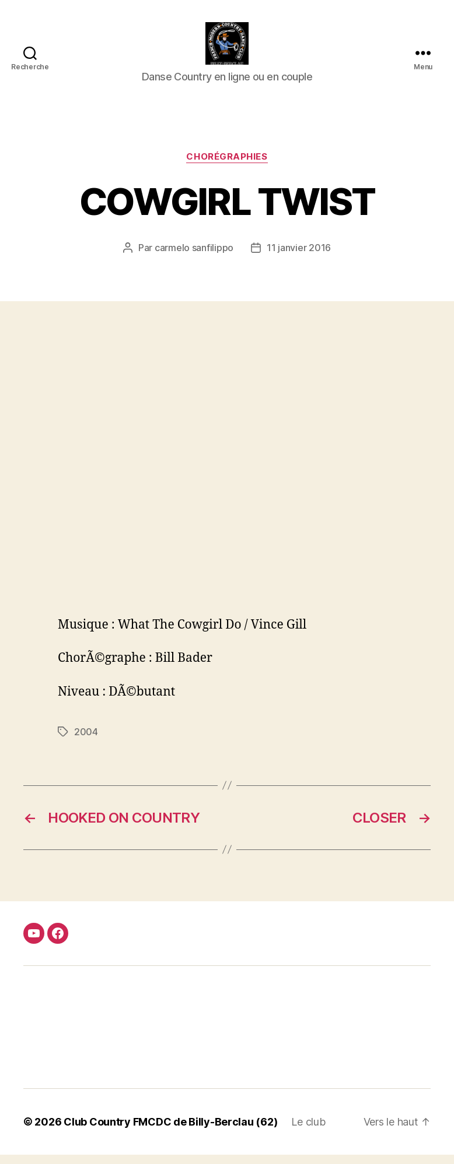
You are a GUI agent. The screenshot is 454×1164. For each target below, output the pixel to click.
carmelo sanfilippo (194, 257)
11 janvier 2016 (299, 257)
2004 (86, 741)
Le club (308, 1131)
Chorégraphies (226, 166)
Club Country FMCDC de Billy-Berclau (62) (170, 1131)
